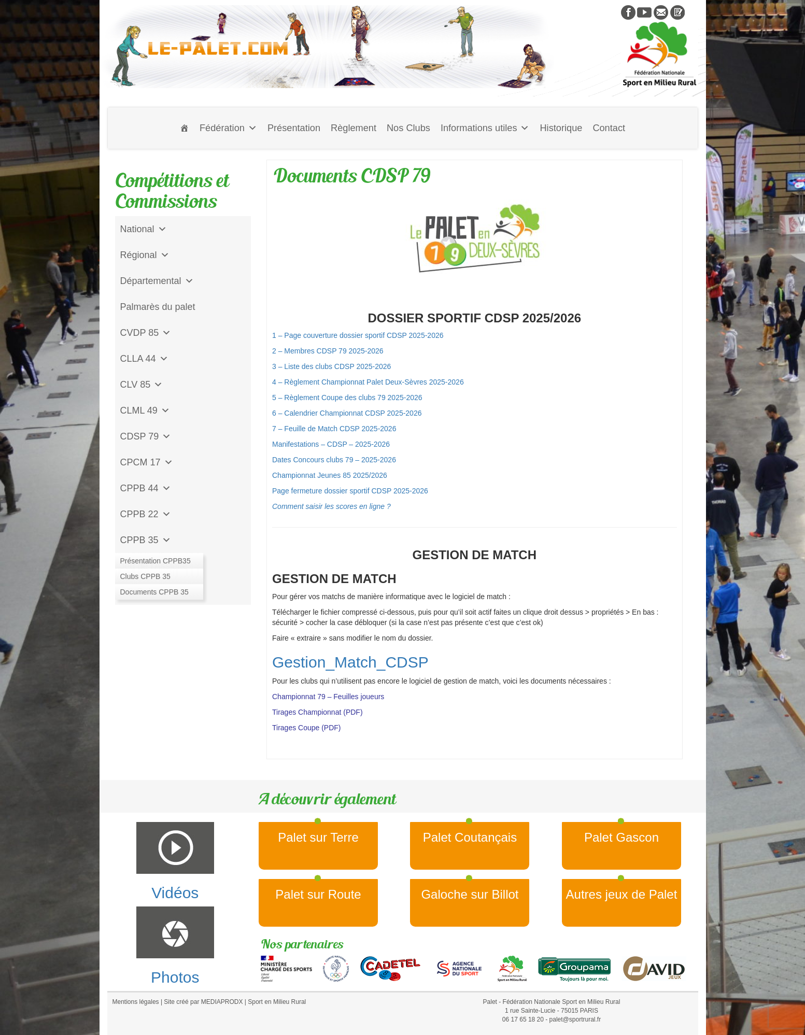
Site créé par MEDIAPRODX (203, 1001)
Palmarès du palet (157, 307)
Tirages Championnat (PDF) (317, 712)
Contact (608, 128)
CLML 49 (145, 410)
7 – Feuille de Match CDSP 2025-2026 (334, 428)
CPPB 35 (145, 540)
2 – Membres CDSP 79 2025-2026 (328, 351)
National (143, 229)
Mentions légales (135, 1001)
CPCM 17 (146, 462)
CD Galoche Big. (155, 592)
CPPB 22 (145, 514)
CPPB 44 (145, 488)
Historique (561, 128)
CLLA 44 (144, 359)
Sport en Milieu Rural (277, 1001)
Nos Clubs (408, 128)
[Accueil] (184, 128)
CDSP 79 (146, 436)
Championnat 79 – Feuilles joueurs (328, 696)
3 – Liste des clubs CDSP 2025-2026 (331, 366)
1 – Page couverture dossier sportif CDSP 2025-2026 (358, 335)
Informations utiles (485, 128)
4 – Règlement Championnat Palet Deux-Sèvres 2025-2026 (368, 382)
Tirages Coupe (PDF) (306, 728)
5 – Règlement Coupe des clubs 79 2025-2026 (348, 397)
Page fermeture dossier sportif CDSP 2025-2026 (350, 491)
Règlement (353, 128)
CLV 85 (141, 385)
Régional (145, 255)
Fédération (228, 128)
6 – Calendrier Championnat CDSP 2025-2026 (346, 413)
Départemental (157, 281)
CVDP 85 (146, 333)
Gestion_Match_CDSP (350, 662)
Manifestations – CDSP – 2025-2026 (331, 444)
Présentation (293, 128)
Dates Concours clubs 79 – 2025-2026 (334, 460)
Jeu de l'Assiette (154, 566)
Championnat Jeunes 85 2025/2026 (329, 475)
